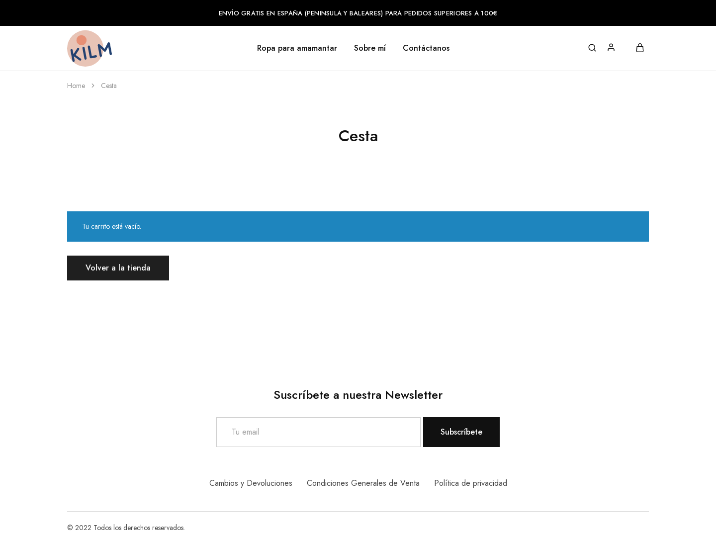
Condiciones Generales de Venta (363, 483)
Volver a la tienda (118, 267)
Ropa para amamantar (297, 48)
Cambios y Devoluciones (250, 483)
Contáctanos (426, 48)
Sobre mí (370, 48)
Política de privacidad (470, 483)
